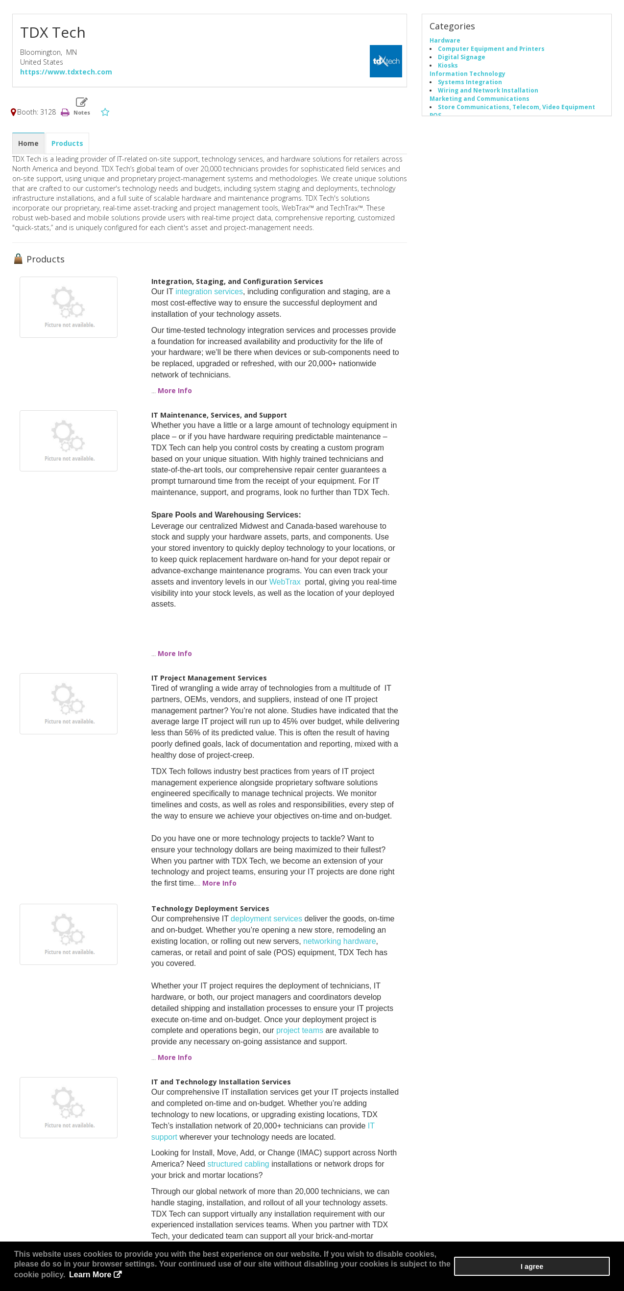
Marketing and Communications (479, 99)
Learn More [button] (418, 1276)
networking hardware (339, 942)
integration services (209, 292)
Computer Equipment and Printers (491, 49)
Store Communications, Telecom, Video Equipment (516, 108)
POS (435, 116)
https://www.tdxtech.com (66, 72)
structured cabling (238, 1165)
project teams (299, 1031)
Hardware (445, 41)
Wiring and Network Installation (488, 91)
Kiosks (448, 66)
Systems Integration (470, 83)
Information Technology (467, 74)
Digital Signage (461, 58)
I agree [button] (580, 1272)
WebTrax (285, 582)
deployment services (266, 919)
